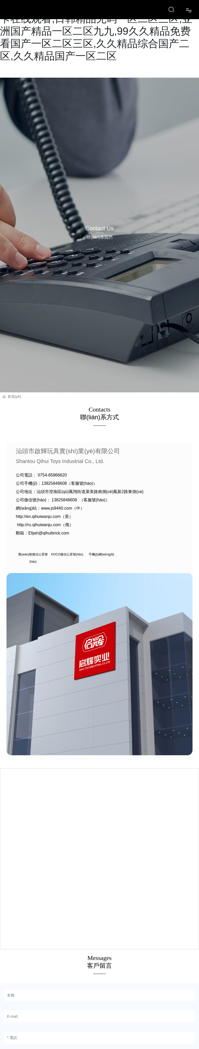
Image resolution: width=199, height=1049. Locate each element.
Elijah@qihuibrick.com (48, 533)
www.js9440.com (56, 508)
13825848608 (54, 483)
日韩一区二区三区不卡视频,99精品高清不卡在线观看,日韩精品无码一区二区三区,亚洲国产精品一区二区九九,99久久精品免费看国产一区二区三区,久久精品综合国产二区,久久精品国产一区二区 (96, 31)
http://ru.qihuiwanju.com (39, 525)
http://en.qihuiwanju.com (38, 516)
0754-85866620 (52, 475)
